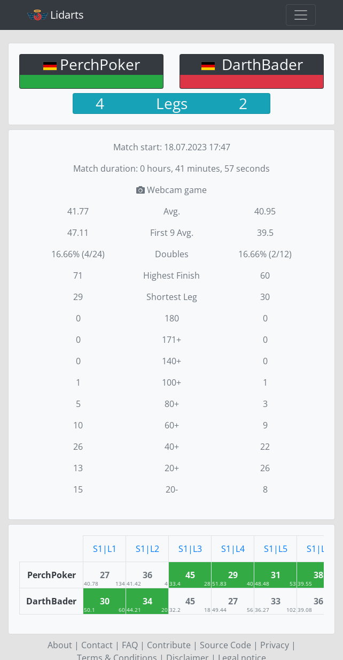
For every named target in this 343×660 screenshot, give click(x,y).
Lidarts (55, 14)
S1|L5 (275, 549)
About (60, 645)
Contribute (169, 645)
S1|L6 (318, 549)
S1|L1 (104, 549)
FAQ (130, 645)
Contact (97, 645)
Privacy (274, 645)
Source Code (225, 645)
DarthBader (260, 64)
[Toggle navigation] (301, 15)
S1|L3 (190, 549)
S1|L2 (147, 549)
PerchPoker (100, 64)
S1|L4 (233, 549)
